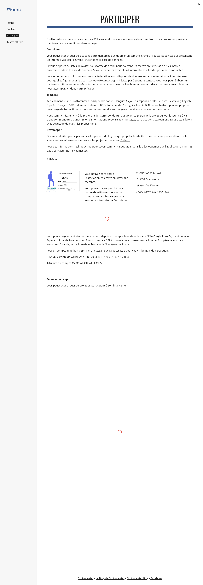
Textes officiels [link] (15, 42)
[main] (120, 20)
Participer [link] (12, 35)
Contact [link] (11, 29)
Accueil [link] (10, 22)
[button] (199, 4)
